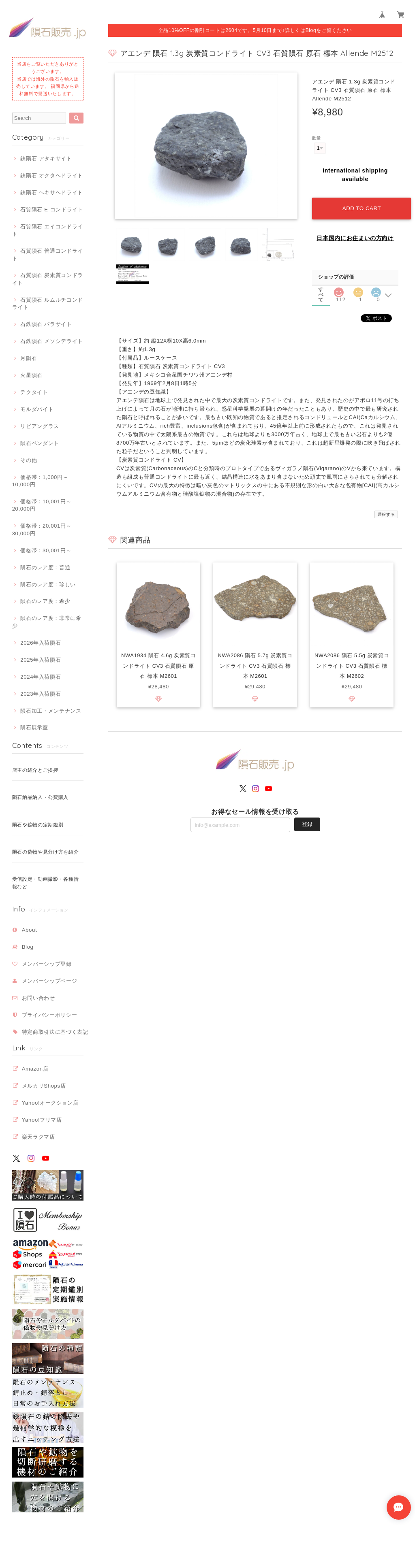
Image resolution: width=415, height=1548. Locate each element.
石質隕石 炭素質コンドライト (47, 278)
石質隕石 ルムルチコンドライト (47, 303)
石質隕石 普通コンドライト (47, 254)
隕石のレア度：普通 (45, 567)
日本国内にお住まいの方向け (355, 236)
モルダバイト (36, 409)
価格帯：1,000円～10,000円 (40, 481)
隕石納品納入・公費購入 (40, 797)
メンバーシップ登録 (47, 964)
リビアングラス (39, 426)
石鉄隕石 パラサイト (46, 324)
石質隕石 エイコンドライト (47, 230)
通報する (386, 512)
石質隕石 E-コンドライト (51, 210)
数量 (316, 138)
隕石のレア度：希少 (45, 601)
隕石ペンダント (39, 443)
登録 (307, 823)
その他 (28, 460)
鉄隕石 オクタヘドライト (51, 175)
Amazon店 (35, 1069)
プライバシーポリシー (49, 1015)
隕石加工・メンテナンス (50, 711)
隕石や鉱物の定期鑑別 (38, 825)
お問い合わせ (38, 998)
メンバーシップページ (49, 981)
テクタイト (34, 392)
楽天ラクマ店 (38, 1137)
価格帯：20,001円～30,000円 (42, 529)
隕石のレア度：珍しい (48, 584)
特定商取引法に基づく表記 (55, 1032)
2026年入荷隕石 (40, 643)
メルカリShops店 (44, 1086)
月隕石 (28, 358)
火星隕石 (31, 375)
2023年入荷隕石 (40, 694)
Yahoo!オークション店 (50, 1103)
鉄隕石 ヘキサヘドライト (51, 193)
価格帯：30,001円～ (45, 550)
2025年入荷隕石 (40, 660)
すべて (321, 287)
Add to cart (361, 207)
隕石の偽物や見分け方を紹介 (45, 852)
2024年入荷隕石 (40, 677)
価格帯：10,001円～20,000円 (42, 505)
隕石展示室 (34, 727)
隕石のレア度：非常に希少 (46, 621)
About (29, 930)
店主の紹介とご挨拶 (35, 770)
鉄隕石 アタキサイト (46, 158)
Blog (28, 947)
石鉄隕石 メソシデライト (51, 341)
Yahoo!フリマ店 (42, 1120)
